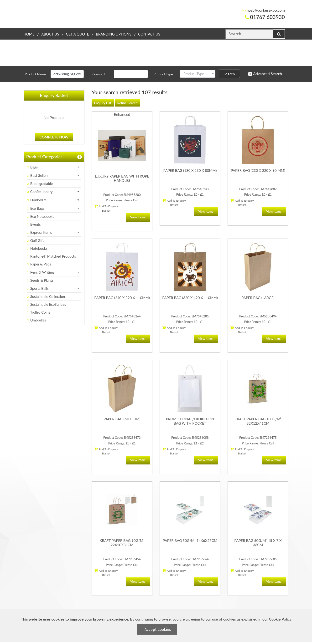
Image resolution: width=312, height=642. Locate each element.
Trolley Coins (39, 312)
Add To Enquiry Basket (106, 208)
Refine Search (127, 103)
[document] (157, 625)
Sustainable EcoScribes (46, 304)
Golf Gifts (36, 240)
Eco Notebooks (40, 216)
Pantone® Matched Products (51, 256)
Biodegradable (40, 183)
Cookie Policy (280, 619)
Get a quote (77, 34)
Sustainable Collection (46, 296)
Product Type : (164, 74)
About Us (50, 34)
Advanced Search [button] (265, 73)
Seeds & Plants (40, 280)
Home (28, 34)
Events (34, 224)
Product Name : (36, 74)
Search (229, 73)
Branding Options (113, 34)
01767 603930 (265, 17)
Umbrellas (36, 320)
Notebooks (37, 248)
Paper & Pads (39, 264)
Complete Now (54, 137)
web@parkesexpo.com (264, 10)
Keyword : (99, 74)
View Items (137, 217)
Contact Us (149, 34)
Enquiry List (102, 103)
